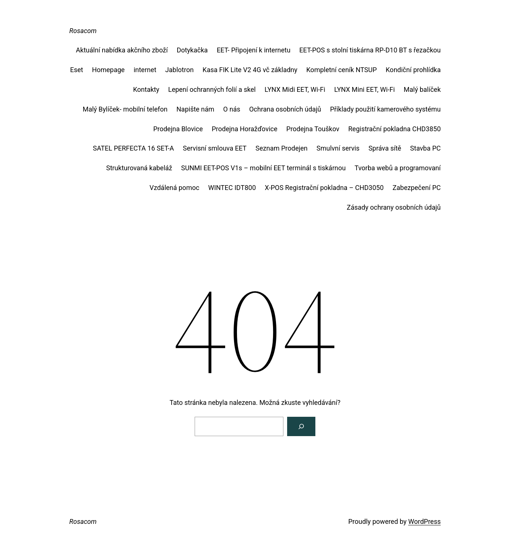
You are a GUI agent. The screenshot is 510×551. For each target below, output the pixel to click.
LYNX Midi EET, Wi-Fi (294, 89)
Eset (76, 70)
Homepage (108, 70)
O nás (231, 109)
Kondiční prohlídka (413, 70)
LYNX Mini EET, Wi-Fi (364, 89)
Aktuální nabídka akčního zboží (122, 50)
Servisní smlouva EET (215, 148)
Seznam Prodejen (282, 148)
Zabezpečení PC (417, 187)
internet (145, 70)
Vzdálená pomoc (174, 187)
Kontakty (146, 89)
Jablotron (179, 70)
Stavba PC (425, 148)
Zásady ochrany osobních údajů (394, 207)
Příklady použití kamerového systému (385, 109)
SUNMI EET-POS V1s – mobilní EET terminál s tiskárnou (263, 168)
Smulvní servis (338, 148)
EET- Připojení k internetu (253, 50)
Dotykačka (192, 50)
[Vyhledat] (301, 426)
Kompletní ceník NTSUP (341, 70)
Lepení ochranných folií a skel (212, 89)
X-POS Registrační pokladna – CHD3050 (324, 187)
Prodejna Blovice (178, 129)
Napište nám (195, 109)
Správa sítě (384, 148)
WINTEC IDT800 (232, 187)
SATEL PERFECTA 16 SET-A (133, 148)
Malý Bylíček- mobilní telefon (125, 109)
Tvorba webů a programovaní (398, 168)
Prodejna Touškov (313, 129)
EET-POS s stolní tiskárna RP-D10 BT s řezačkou (370, 50)
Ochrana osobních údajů (285, 109)
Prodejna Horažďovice (244, 129)
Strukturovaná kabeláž (139, 168)
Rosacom (83, 31)
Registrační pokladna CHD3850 (394, 129)
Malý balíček (422, 89)
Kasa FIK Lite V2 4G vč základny (249, 70)
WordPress (424, 521)
